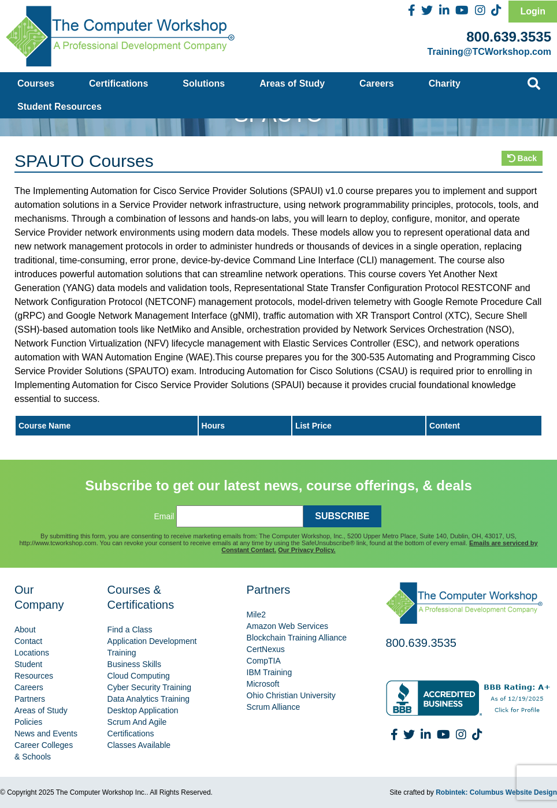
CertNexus (266, 649)
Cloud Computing (138, 675)
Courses (35, 83)
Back (522, 158)
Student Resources (59, 106)
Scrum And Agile (137, 722)
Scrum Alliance (273, 707)
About (25, 629)
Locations (31, 652)
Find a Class (130, 629)
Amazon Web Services (287, 626)
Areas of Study (292, 83)
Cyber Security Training (149, 687)
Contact (28, 641)
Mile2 (256, 614)
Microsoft (263, 683)
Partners (29, 698)
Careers (376, 83)
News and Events (45, 733)
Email (164, 516)
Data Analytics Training (148, 698)
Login (532, 11)
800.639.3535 (508, 36)
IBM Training (269, 672)
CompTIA (264, 660)
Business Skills (134, 664)
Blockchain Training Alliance (297, 637)
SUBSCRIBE (342, 516)
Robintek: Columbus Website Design (496, 792)
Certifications (118, 83)
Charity (445, 83)
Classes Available (138, 745)
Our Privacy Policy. (306, 549)
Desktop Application (143, 710)
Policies (28, 722)
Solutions (204, 83)
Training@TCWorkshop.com (489, 52)
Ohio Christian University (291, 695)
